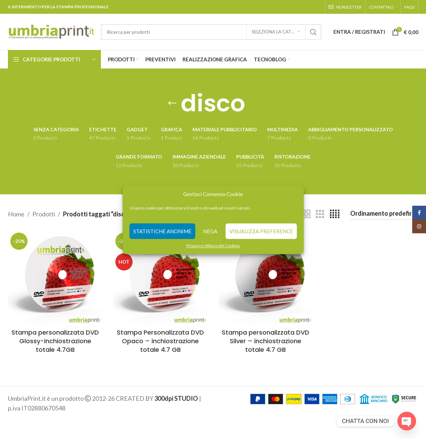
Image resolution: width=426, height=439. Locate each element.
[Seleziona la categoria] (275, 32)
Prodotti (43, 214)
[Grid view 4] (334, 214)
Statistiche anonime (162, 231)
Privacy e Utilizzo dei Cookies (213, 245)
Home (16, 214)
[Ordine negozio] (384, 214)
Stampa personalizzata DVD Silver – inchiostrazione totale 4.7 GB (265, 341)
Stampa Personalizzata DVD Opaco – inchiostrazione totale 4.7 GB (160, 341)
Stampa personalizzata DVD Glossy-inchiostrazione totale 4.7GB (55, 341)
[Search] (211, 32)
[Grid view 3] (320, 214)
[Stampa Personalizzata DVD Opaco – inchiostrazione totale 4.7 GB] (160, 277)
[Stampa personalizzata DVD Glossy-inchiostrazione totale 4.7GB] (55, 277)
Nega (210, 231)
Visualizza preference (261, 231)
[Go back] (172, 103)
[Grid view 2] (306, 214)
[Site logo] (51, 31)
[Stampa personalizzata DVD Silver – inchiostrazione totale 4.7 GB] (265, 277)
